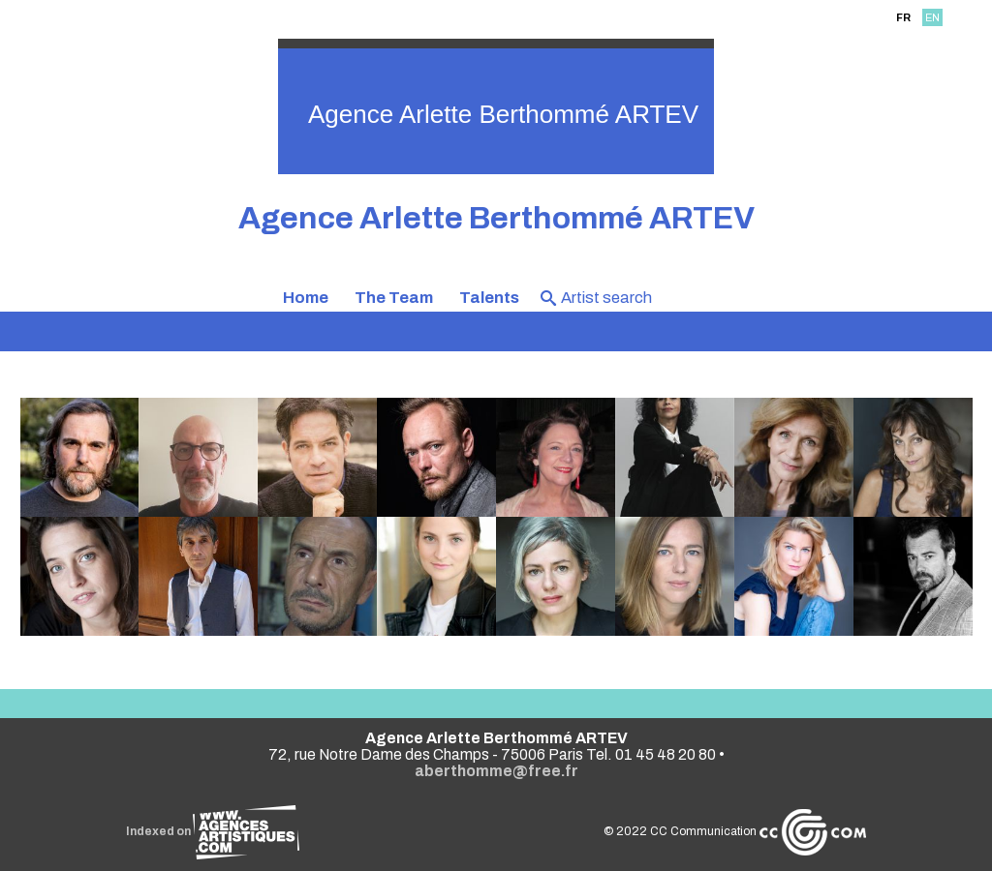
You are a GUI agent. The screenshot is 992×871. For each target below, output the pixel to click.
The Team (394, 297)
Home (305, 297)
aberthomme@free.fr (496, 771)
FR (903, 17)
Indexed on (212, 831)
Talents (489, 297)
